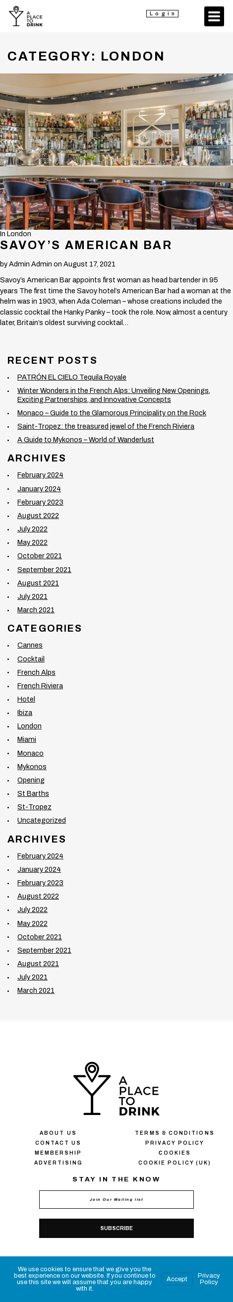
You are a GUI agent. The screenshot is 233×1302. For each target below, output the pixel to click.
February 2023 (40, 502)
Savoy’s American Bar (86, 245)
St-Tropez (34, 807)
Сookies (175, 1153)
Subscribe (116, 1228)
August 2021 (38, 583)
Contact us (58, 1143)
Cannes (30, 645)
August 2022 (38, 516)
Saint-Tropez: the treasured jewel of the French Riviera (105, 426)
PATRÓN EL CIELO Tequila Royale (71, 377)
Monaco (30, 753)
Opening (31, 780)
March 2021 (36, 610)
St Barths (33, 793)
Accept (177, 1279)
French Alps (36, 672)
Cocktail (31, 659)
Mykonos (32, 767)
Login (163, 13)
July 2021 (32, 596)
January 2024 (39, 489)
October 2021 (39, 556)
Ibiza (24, 712)
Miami (26, 739)
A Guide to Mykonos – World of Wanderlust (85, 440)
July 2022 (32, 529)
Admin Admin (30, 264)
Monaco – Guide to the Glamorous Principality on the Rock (111, 413)
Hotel (26, 699)
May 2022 (32, 542)
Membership (58, 1153)
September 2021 (44, 570)
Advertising (58, 1163)
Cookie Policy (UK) (174, 1163)
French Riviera (40, 686)
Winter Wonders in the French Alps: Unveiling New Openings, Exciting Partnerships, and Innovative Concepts (113, 395)
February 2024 (40, 475)
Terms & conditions (174, 1133)
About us (58, 1133)
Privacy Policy (209, 1279)
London (19, 234)
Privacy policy (174, 1143)
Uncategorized (41, 820)
